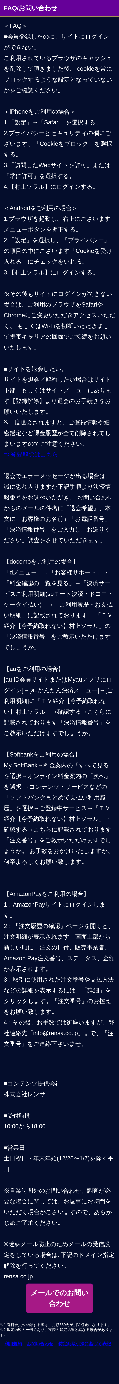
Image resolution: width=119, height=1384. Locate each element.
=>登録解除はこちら (31, 454)
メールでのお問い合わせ (59, 1298)
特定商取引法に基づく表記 (84, 1343)
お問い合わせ (40, 1343)
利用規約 (13, 1343)
